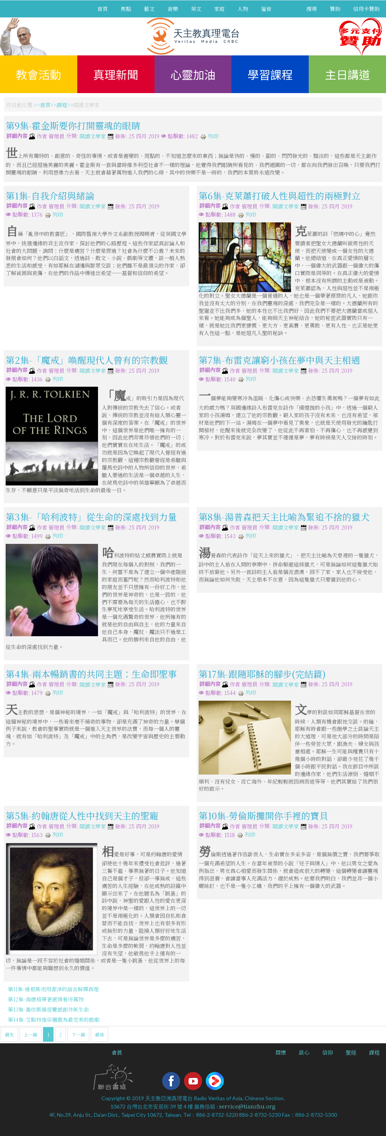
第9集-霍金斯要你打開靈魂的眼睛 (73, 125)
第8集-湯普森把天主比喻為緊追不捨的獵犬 (284, 516)
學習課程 (270, 74)
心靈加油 (193, 74)
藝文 (149, 8)
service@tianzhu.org (247, 1106)
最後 (99, 1034)
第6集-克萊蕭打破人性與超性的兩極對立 (279, 195)
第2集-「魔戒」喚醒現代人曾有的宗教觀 (87, 359)
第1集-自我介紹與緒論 (50, 195)
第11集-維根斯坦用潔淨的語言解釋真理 (53, 989)
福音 (266, 8)
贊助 (335, 8)
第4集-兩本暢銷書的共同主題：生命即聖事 (91, 673)
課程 (62, 105)
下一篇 (78, 1034)
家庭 (219, 8)
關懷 (281, 1052)
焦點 (126, 8)
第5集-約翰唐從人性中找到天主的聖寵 (82, 815)
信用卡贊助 (366, 8)
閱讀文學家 (93, 136)
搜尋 (311, 8)
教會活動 (38, 74)
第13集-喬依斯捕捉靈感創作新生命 (48, 1009)
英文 (196, 8)
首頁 (102, 8)
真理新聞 (115, 74)
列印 (209, 136)
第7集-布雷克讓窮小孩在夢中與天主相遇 (279, 359)
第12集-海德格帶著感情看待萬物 (46, 999)
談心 (304, 1052)
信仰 (327, 1052)
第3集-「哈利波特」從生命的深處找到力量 (91, 516)
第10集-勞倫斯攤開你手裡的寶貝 (263, 815)
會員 (117, 1052)
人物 (242, 8)
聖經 (351, 1052)
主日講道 (347, 74)
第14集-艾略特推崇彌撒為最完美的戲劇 (54, 1019)
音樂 (172, 8)
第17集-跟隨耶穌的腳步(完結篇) (262, 673)
